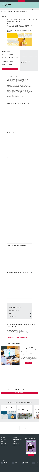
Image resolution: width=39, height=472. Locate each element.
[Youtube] (25, 463)
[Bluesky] (35, 463)
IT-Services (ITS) (15, 441)
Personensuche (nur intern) (17, 439)
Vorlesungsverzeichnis (16, 445)
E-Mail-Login (3, 437)
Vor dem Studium (10, 11)
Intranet (14, 447)
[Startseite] (1, 11)
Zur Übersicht (3, 16)
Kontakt (7, 468)
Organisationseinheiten (8, 1)
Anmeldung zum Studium (10, 68)
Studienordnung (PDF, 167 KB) (14, 310)
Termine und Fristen (16, 443)
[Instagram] (4, 463)
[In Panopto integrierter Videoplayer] (19, 377)
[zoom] (19, 39)
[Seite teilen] (10, 428)
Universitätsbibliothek (4, 445)
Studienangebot (16, 11)
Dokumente (14, 1)
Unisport (2, 447)
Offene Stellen (15, 437)
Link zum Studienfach (12, 316)
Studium (5, 11)
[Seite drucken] (29, 428)
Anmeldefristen (23, 62)
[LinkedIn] (15, 463)
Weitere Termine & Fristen (25, 61)
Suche (31, 1)
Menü (32, 9)
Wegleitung (10, 313)
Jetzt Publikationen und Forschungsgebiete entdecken (17, 337)
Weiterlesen (29, 362)
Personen (35, 1)
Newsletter (2, 468)
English (2, 1)
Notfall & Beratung (3, 443)
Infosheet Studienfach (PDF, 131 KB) (15, 307)
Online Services (3, 439)
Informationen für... (21, 1)
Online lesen (31, 454)
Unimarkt (2, 441)
